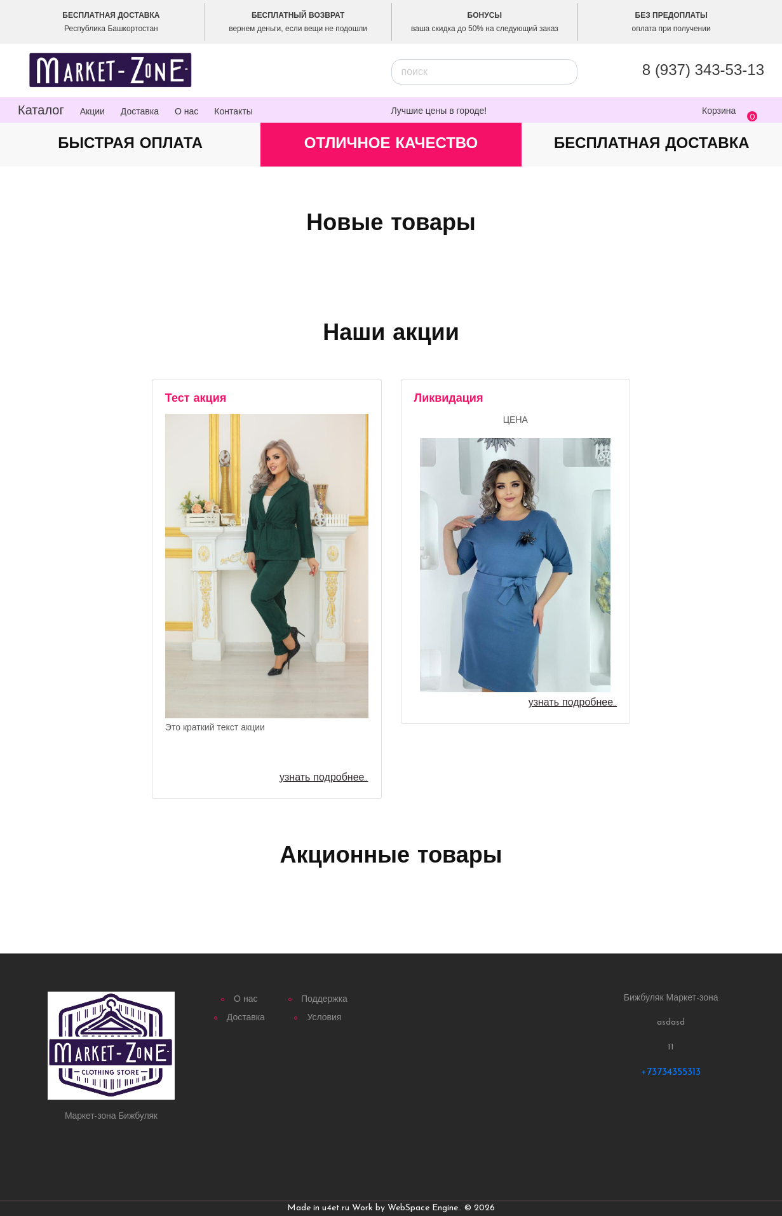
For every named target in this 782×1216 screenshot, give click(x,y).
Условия (324, 1018)
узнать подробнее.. (324, 778)
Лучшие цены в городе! (439, 110)
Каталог (41, 110)
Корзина (719, 110)
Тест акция (195, 399)
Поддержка (324, 999)
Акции (92, 111)
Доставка (140, 111)
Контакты (233, 111)
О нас (186, 111)
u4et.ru (335, 1208)
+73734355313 (671, 1072)
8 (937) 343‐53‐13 (703, 69)
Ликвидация (448, 399)
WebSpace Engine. (424, 1208)
